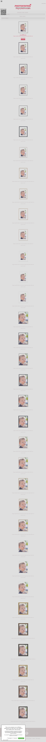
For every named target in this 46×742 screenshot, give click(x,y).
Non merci (15, 738)
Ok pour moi (21, 738)
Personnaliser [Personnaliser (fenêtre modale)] (10, 738)
